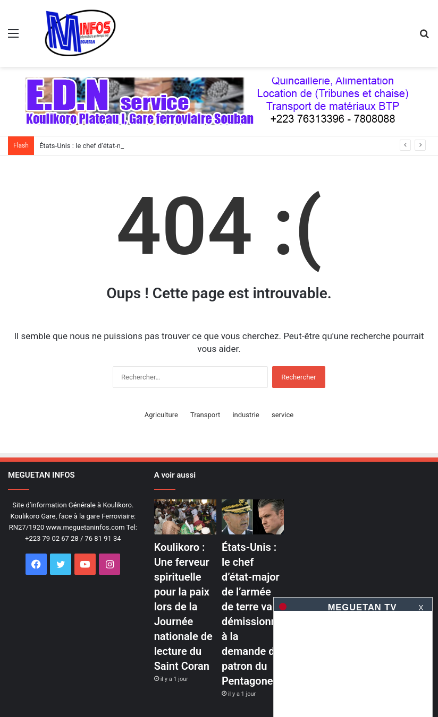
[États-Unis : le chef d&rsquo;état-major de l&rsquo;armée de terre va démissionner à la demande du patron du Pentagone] (253, 516)
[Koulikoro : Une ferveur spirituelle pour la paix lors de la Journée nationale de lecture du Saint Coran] (185, 516)
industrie (245, 415)
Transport (205, 415)
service (282, 415)
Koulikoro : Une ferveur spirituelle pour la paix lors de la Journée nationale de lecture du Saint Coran (183, 606)
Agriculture (161, 415)
